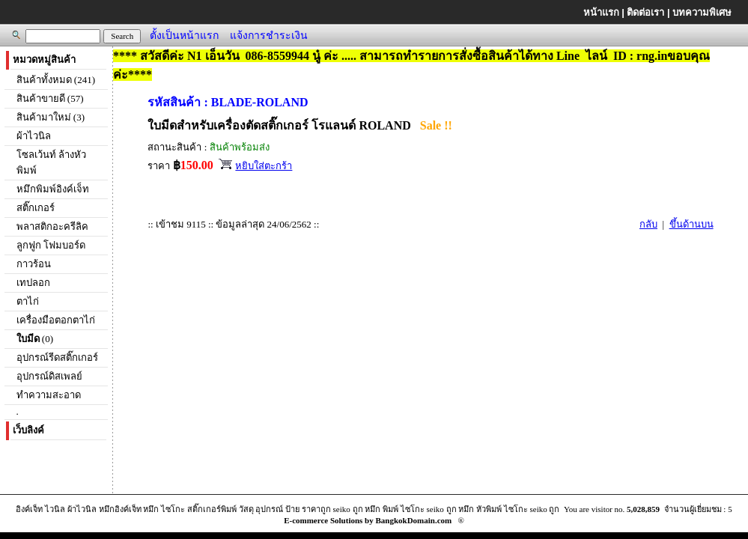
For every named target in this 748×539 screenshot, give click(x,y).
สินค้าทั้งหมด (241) (55, 79)
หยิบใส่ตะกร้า (263, 165)
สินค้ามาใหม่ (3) (50, 117)
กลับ (648, 224)
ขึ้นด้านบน (691, 224)
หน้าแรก (601, 12)
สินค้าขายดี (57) (50, 98)
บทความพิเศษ (702, 12)
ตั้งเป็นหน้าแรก (184, 35)
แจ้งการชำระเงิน (269, 35)
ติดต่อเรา (645, 12)
